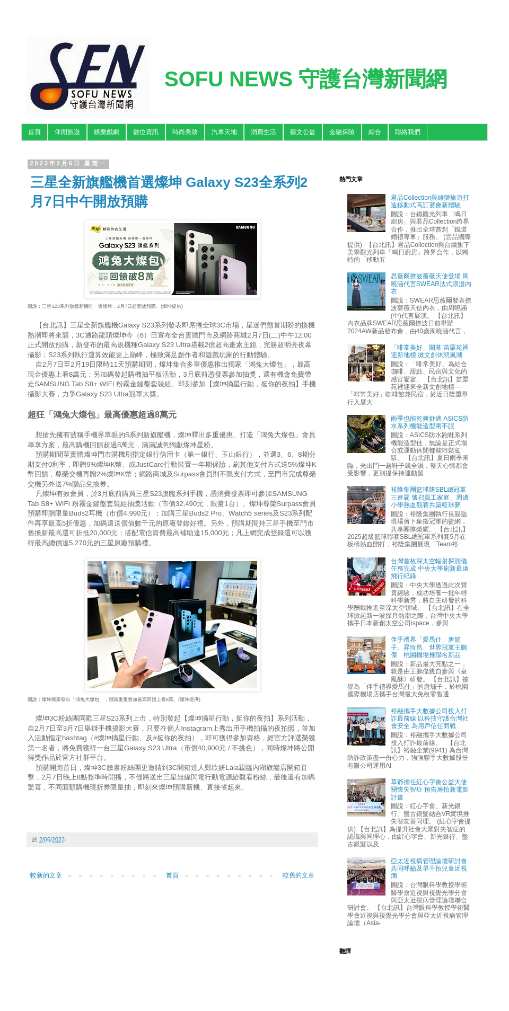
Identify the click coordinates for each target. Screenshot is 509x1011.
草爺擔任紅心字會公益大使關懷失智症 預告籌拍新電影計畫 (430, 789)
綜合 (374, 132)
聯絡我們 (407, 132)
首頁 (34, 132)
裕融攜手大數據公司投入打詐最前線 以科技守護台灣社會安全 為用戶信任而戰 (430, 718)
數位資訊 (146, 132)
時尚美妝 (185, 132)
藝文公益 (302, 132)
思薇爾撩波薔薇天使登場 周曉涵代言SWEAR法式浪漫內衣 (431, 283)
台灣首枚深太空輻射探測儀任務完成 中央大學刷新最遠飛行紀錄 (430, 568)
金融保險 (342, 132)
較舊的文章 (298, 875)
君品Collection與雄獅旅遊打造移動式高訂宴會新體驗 (430, 201)
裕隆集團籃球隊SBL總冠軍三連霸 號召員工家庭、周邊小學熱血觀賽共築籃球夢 (430, 497)
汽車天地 (224, 132)
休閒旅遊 (67, 132)
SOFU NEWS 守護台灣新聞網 (305, 79)
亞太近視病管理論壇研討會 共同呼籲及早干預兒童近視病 (429, 868)
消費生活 (263, 132)
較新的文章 (46, 875)
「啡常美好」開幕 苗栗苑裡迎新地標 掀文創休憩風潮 (430, 351)
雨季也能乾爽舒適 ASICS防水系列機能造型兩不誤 (430, 422)
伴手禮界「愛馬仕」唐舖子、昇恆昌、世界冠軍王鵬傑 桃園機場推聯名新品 (429, 647)
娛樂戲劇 (106, 132)
